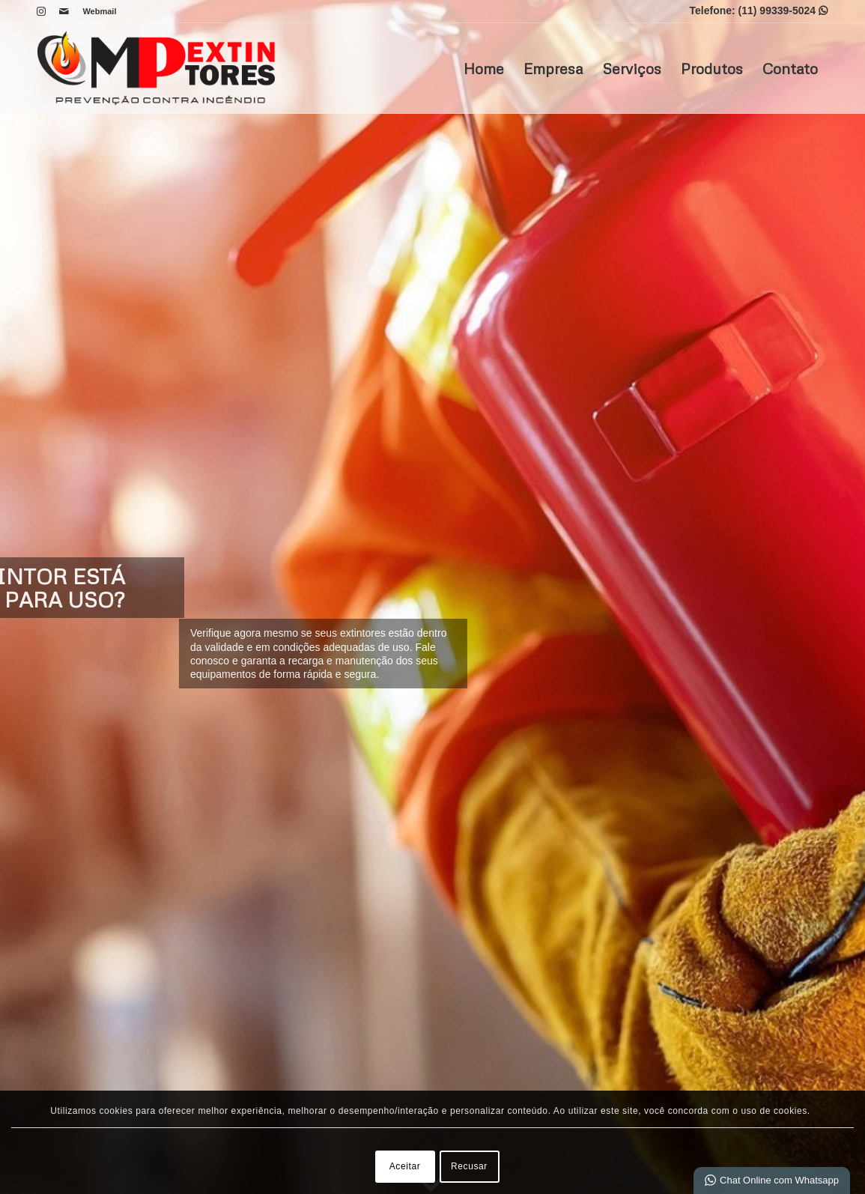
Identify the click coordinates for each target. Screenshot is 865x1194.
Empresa (553, 68)
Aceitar (405, 1166)
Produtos (712, 68)
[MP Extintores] (156, 68)
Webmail (100, 11)
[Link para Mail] (64, 11)
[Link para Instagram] (41, 11)
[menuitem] (96, 11)
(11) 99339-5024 (783, 10)
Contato (790, 68)
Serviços (631, 68)
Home (484, 68)
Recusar (469, 1166)
